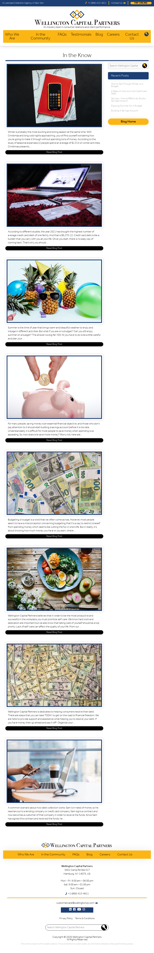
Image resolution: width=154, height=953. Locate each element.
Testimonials (81, 35)
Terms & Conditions (85, 918)
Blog (99, 35)
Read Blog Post (54, 152)
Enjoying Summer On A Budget (126, 106)
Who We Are (12, 36)
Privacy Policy (66, 918)
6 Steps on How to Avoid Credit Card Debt (129, 92)
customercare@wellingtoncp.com (75, 903)
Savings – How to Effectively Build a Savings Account (128, 99)
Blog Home (128, 121)
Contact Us (132, 36)
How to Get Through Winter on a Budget (127, 85)
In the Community (40, 36)
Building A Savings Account (124, 111)
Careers (113, 35)
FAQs (62, 35)
